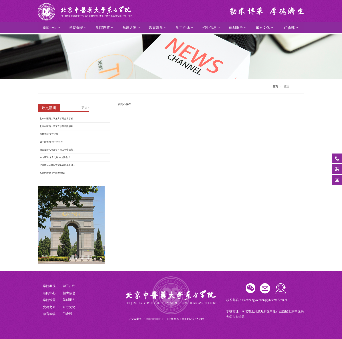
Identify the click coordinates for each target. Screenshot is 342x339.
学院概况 (77, 28)
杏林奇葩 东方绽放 (49, 134)
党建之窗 (131, 28)
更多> (85, 108)
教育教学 (157, 28)
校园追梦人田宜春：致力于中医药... (57, 149)
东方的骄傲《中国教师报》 (53, 173)
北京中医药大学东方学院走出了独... (57, 118)
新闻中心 (51, 28)
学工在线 (184, 28)
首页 (275, 86)
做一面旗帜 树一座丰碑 (51, 142)
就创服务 (237, 28)
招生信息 (211, 28)
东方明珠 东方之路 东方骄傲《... (56, 157)
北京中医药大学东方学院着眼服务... (57, 126)
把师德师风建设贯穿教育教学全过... (57, 165)
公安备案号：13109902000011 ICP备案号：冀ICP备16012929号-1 (167, 319)
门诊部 (291, 28)
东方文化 (264, 28)
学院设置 (104, 28)
